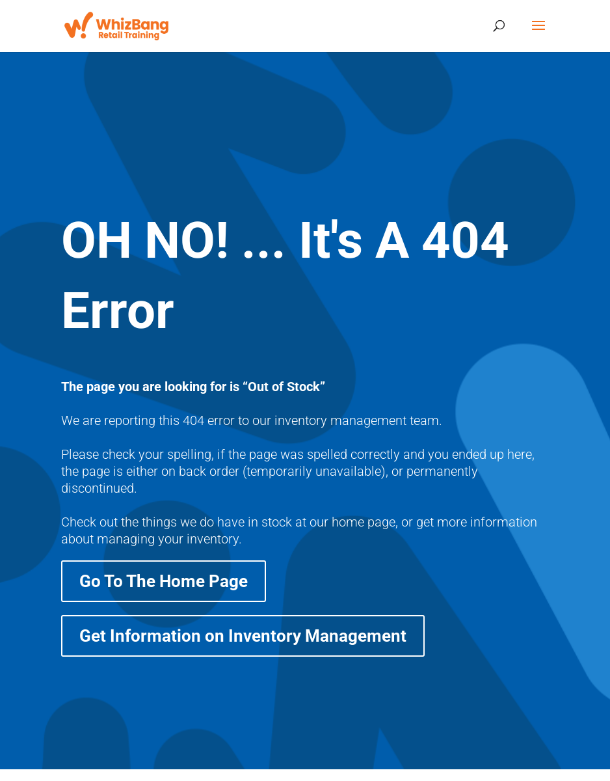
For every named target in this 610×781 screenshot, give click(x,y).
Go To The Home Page (163, 581)
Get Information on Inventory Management (242, 636)
